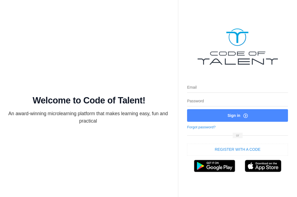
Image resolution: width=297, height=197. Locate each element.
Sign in (238, 115)
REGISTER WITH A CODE (237, 149)
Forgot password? (201, 127)
